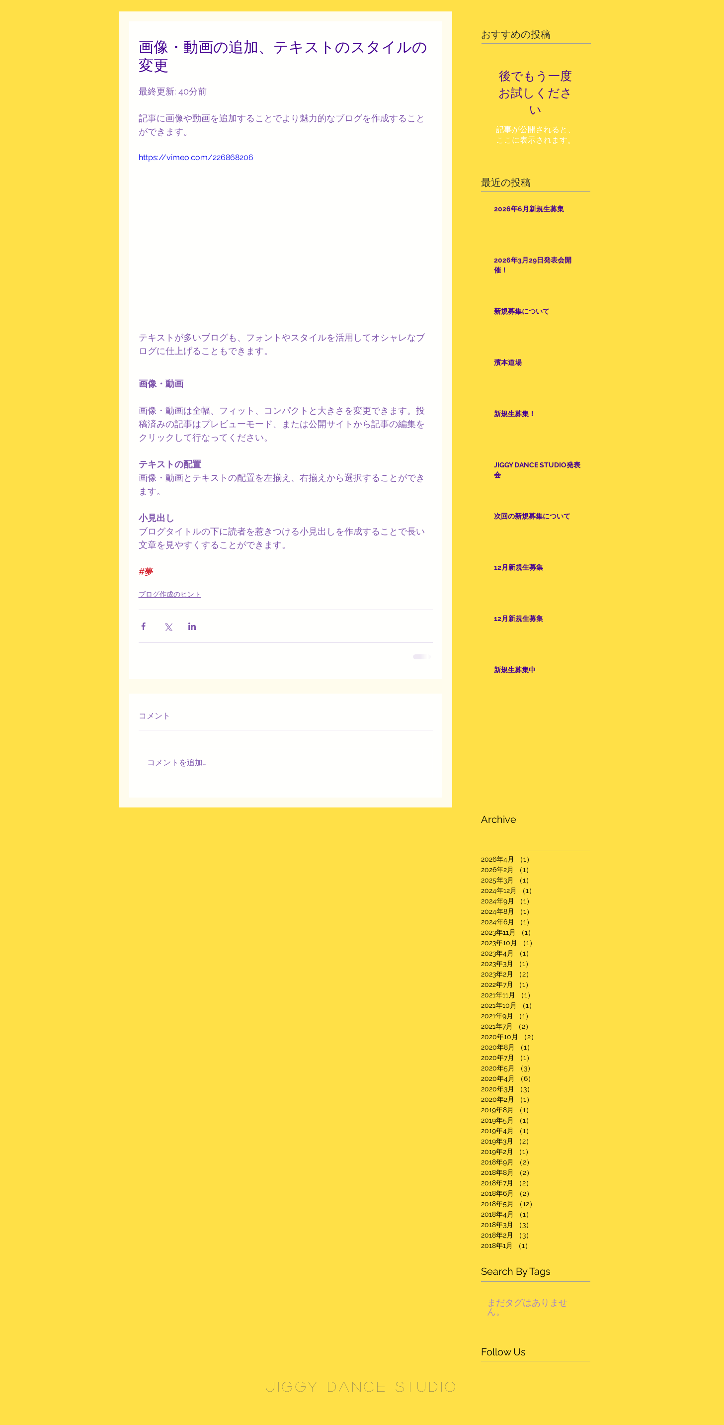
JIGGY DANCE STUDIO (362, 1386)
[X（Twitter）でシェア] (167, 626)
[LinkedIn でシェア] (192, 626)
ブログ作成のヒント (170, 594)
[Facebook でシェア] (143, 626)
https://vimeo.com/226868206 (196, 157)
